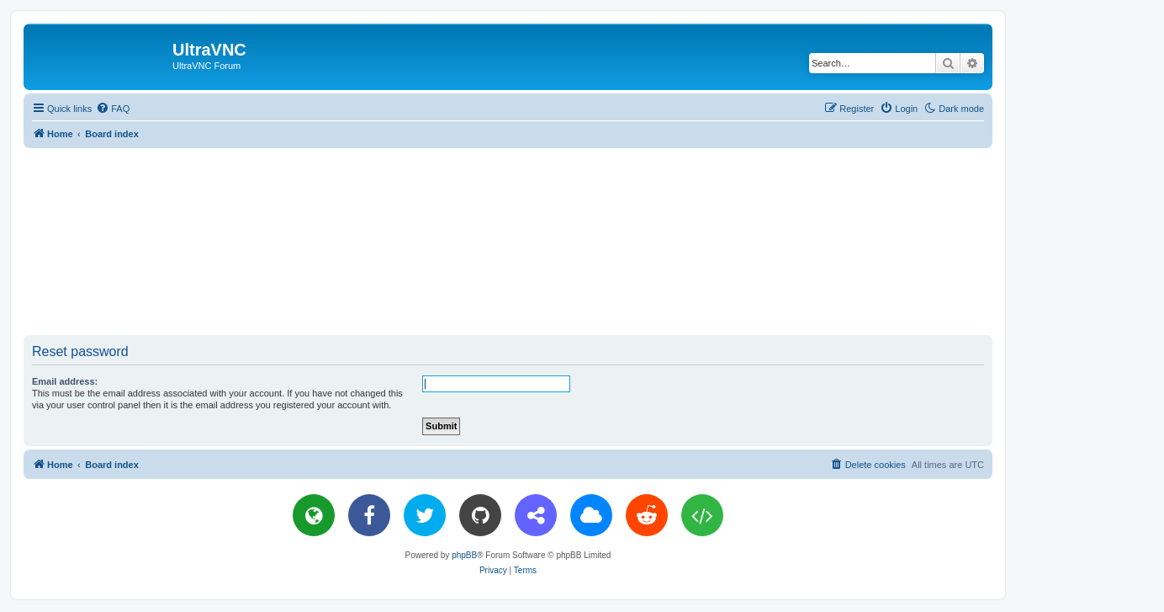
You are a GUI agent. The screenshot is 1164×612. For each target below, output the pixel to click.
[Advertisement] (508, 241)
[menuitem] (113, 108)
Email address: (65, 381)
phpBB (464, 555)
